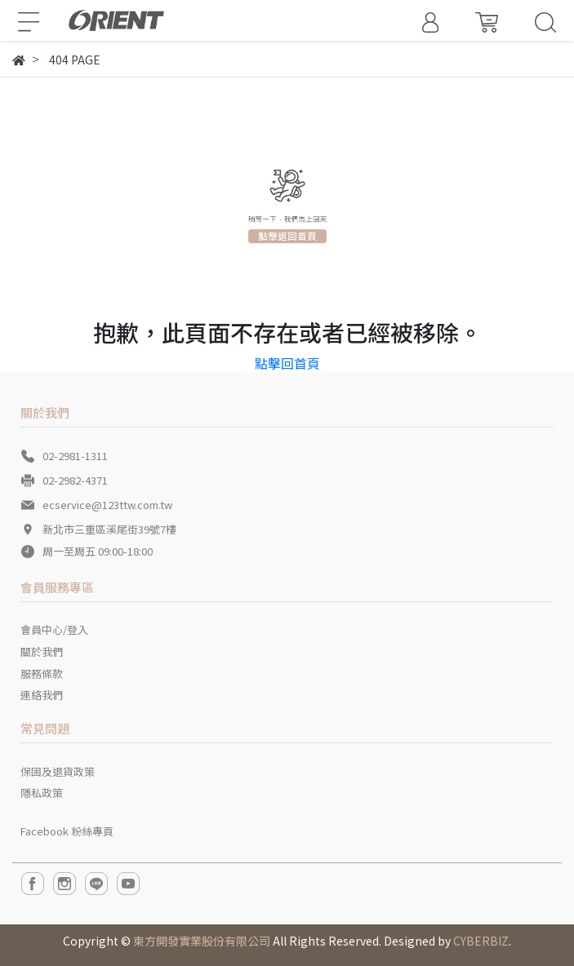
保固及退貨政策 (57, 771)
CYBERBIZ (481, 941)
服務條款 (41, 673)
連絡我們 (41, 694)
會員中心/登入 (54, 629)
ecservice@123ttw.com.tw (107, 504)
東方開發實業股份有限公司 (201, 941)
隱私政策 (41, 792)
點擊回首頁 (287, 363)
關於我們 (41, 651)
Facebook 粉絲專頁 (66, 831)
